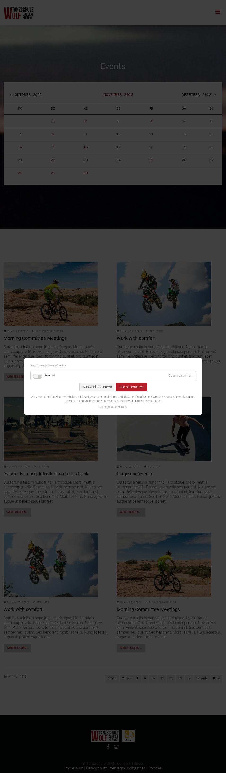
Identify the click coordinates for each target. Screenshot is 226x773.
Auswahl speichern (97, 364)
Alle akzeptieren (131, 364)
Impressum (74, 768)
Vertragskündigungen (128, 768)
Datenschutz (96, 768)
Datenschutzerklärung (113, 384)
